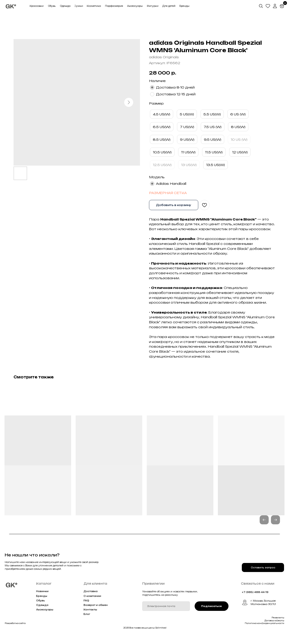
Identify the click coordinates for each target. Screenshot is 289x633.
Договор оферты (274, 620)
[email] (166, 606)
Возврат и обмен (96, 605)
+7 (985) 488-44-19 (255, 592)
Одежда (42, 605)
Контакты (90, 609)
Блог (87, 614)
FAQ (86, 600)
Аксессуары (44, 609)
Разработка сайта (15, 623)
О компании (92, 596)
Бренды (41, 596)
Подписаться (211, 606)
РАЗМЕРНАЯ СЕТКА (168, 193)
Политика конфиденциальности (264, 623)
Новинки (42, 591)
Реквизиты (278, 618)
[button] (275, 519)
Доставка (91, 591)
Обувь (40, 600)
